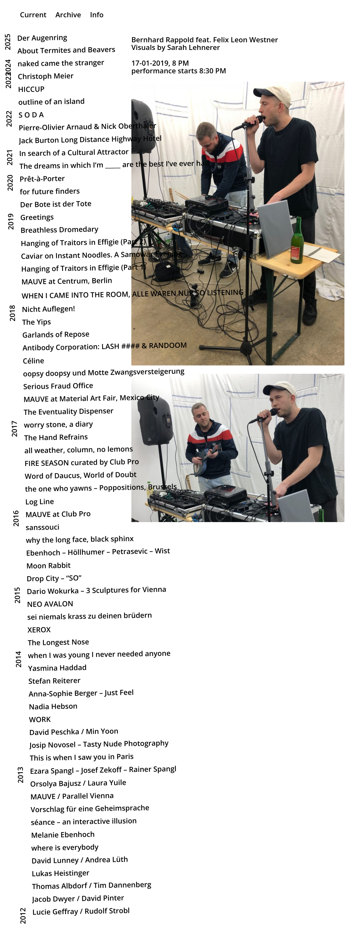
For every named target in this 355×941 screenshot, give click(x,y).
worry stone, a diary (58, 425)
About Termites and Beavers (67, 50)
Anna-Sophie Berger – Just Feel (81, 694)
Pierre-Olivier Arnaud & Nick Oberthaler (87, 127)
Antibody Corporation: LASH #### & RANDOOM (104, 347)
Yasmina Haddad (57, 668)
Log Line (39, 502)
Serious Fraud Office (58, 386)
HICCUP (31, 89)
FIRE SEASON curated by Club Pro (82, 463)
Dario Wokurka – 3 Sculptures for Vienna (97, 591)
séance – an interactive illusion (84, 822)
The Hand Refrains (56, 438)
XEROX (39, 630)
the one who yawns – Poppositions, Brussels (101, 488)
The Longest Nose (58, 643)
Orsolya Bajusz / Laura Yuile (78, 784)
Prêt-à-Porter (43, 179)
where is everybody (65, 848)
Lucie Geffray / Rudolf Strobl (81, 912)
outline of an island (51, 102)
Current (33, 14)
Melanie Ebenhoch (63, 835)
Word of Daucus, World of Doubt (80, 475)
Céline (33, 361)
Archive (68, 14)
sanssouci (43, 527)
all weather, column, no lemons (78, 450)
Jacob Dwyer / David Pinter (78, 899)
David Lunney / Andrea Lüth (79, 860)
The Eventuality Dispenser (69, 412)
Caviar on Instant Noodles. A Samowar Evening (101, 255)
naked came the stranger (61, 64)
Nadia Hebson (53, 707)
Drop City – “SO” (54, 579)
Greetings (37, 218)
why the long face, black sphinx (80, 540)
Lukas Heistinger (61, 874)
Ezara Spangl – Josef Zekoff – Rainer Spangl (103, 770)
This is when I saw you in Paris (82, 758)
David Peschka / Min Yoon (74, 732)
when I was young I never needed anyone (99, 655)
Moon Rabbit (48, 566)
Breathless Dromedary (59, 230)
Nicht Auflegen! (48, 310)
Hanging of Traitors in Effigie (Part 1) (83, 268)
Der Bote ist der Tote (56, 205)
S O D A (31, 115)
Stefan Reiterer (55, 681)
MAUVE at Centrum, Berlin (66, 281)
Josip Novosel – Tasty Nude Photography (99, 744)
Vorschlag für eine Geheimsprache (90, 809)
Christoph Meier (46, 77)
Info (96, 14)
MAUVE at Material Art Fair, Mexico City (91, 398)
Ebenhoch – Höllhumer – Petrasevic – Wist (98, 552)
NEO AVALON (50, 605)
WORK (40, 720)
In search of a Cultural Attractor (74, 153)
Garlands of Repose (56, 335)
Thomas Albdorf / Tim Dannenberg (92, 886)
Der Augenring (42, 38)
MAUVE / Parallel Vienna (72, 796)
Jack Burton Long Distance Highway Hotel (90, 140)
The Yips (36, 322)
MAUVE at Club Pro (58, 515)
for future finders (50, 192)
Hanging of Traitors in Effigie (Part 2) (83, 242)
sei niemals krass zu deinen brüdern (89, 616)
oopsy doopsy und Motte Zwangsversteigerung (104, 373)
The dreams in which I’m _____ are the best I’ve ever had (114, 165)
